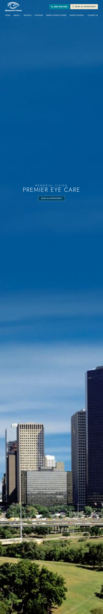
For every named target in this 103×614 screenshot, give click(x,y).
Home (7, 15)
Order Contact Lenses (56, 15)
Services (27, 15)
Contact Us (93, 15)
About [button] (17, 15)
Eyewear (39, 15)
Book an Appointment (51, 199)
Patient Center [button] (77, 15)
